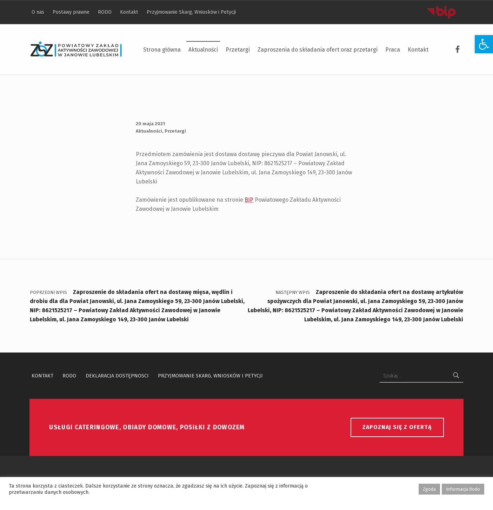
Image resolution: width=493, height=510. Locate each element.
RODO (105, 12)
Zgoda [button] (429, 489)
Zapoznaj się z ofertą (397, 427)
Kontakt (418, 49)
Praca (392, 49)
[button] (484, 44)
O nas (38, 12)
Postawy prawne (71, 12)
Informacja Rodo (463, 489)
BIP (249, 199)
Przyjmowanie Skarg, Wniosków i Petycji (191, 12)
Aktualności (203, 49)
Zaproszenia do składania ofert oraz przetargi (318, 49)
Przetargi (238, 49)
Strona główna (162, 49)
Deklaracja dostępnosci (117, 376)
